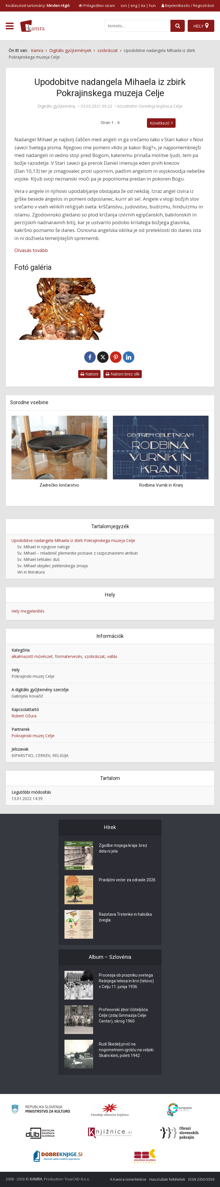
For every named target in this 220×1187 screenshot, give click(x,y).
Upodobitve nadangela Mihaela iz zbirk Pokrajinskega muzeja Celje (73, 540)
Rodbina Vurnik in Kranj (161, 485)
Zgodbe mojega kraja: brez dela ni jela (123, 848)
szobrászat (95, 656)
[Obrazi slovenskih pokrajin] (179, 1133)
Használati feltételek (167, 1179)
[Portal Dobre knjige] (58, 1156)
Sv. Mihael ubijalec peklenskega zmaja (52, 565)
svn (124, 5)
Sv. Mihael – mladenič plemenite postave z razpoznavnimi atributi (77, 553)
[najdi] (177, 26)
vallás (112, 656)
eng (134, 5)
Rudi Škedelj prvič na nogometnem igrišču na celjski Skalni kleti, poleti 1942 (126, 1050)
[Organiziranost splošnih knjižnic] (110, 1110)
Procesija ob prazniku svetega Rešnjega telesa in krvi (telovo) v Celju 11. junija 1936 (126, 981)
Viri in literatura (31, 572)
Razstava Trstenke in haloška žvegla (125, 917)
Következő (159, 123)
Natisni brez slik (123, 374)
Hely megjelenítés (27, 611)
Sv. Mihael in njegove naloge (43, 546)
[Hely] (201, 26)
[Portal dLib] (40, 1133)
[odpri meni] (9, 26)
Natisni (89, 374)
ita (143, 5)
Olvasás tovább (31, 250)
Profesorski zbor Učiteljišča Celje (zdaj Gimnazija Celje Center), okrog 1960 (123, 1015)
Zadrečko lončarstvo (59, 485)
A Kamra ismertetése (128, 1179)
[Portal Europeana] (179, 1110)
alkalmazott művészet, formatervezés (46, 656)
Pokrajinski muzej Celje (32, 735)
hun (152, 5)
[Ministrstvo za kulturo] (40, 1110)
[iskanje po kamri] (137, 26)
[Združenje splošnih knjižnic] (145, 1156)
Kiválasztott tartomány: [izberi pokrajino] (38, 5)
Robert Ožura (23, 716)
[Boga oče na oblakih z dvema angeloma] (60, 309)
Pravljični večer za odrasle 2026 (127, 880)
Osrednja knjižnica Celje (160, 106)
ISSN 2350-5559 (201, 1179)
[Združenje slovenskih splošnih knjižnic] (110, 1133)
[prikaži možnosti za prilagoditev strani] (97, 5)
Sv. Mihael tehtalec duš (38, 559)
